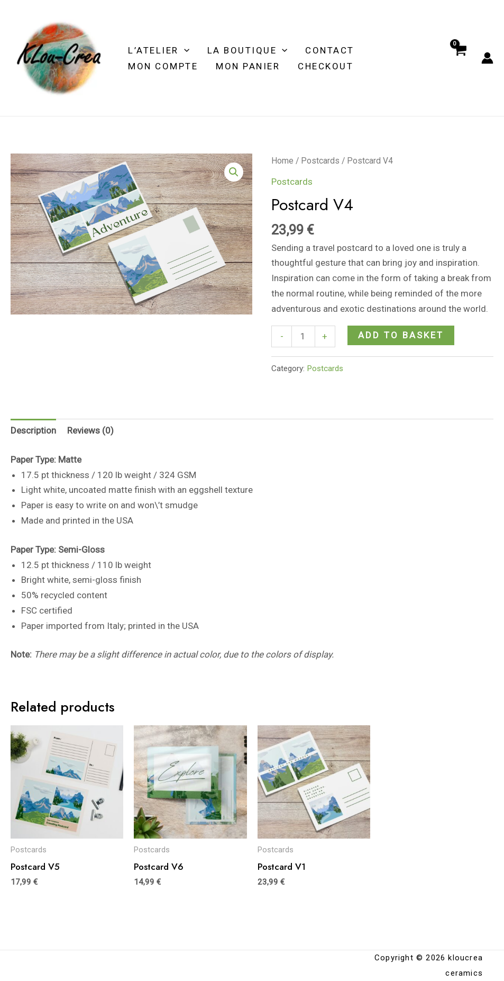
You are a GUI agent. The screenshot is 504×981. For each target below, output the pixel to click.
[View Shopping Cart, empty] (459, 58)
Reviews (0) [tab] (90, 430)
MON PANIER (248, 66)
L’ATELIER (158, 50)
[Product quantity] (303, 336)
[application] (184, 50)
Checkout (325, 66)
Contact (329, 50)
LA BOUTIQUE (247, 50)
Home (282, 161)
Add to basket (401, 335)
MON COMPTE (163, 66)
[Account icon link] (487, 58)
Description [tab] (33, 430)
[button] (233, 172)
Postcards (320, 161)
